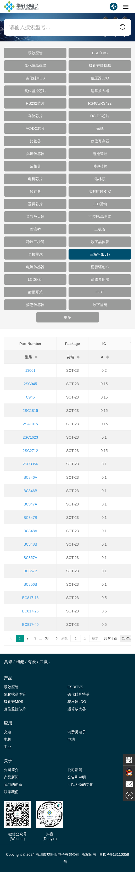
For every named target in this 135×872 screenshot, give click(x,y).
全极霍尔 (35, 254)
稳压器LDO (100, 78)
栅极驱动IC (100, 267)
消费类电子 (77, 732)
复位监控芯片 (35, 91)
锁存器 (35, 191)
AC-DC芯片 (35, 128)
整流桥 (35, 229)
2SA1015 (30, 424)
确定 (95, 638)
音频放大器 (35, 216)
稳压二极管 (35, 242)
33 (46, 638)
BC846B (30, 491)
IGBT (99, 292)
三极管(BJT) (100, 254)
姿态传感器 (35, 305)
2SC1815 (30, 410)
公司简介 (11, 770)
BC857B (30, 571)
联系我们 (11, 792)
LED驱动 (100, 204)
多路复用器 (100, 279)
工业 (7, 747)
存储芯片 (35, 116)
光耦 (100, 128)
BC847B (30, 517)
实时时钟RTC (100, 191)
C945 (30, 397)
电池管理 (100, 154)
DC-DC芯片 (99, 116)
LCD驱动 (35, 279)
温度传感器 (35, 154)
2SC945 (30, 384)
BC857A (30, 558)
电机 (7, 739)
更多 (67, 317)
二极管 (99, 229)
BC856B (30, 584)
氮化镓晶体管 (35, 65)
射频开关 (35, 292)
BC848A (30, 531)
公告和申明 (77, 777)
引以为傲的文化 (80, 784)
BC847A (30, 504)
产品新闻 (11, 777)
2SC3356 (30, 464)
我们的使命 (13, 784)
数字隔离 (100, 305)
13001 (30, 370)
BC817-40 (30, 624)
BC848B (30, 544)
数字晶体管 (100, 242)
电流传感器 (35, 267)
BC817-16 (30, 598)
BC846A (30, 477)
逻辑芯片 (35, 204)
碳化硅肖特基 (100, 65)
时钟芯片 (100, 166)
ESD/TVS (100, 53)
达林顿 (99, 179)
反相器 (35, 166)
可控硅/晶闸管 (99, 216)
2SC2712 (30, 451)
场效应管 (35, 53)
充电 (7, 732)
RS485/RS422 (100, 103)
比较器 (35, 141)
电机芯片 (35, 179)
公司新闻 (75, 770)
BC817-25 (30, 611)
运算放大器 (100, 91)
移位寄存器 (100, 141)
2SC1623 (30, 437)
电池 (71, 739)
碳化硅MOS (35, 78)
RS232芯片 (35, 103)
